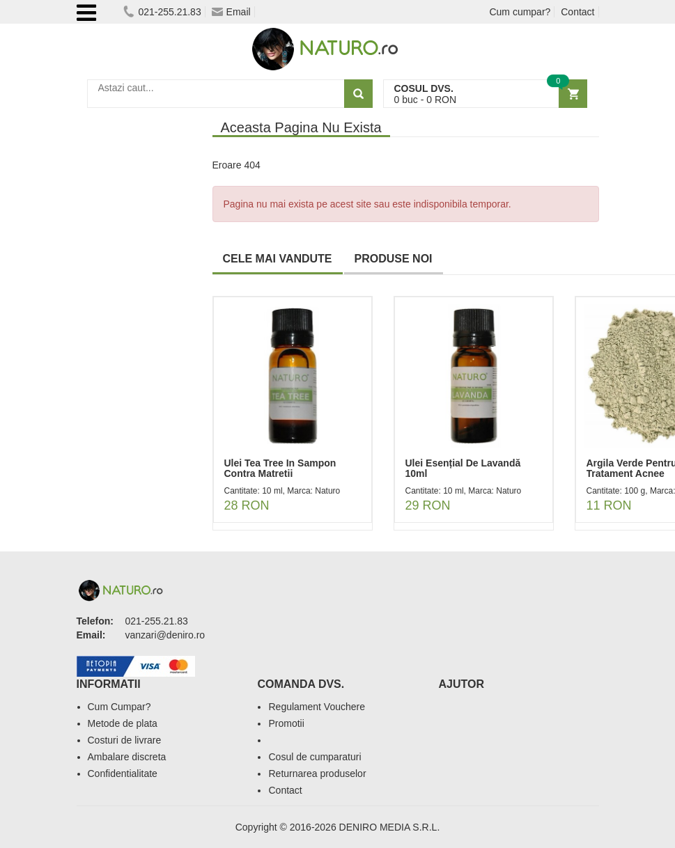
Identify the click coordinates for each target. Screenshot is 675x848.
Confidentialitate (122, 773)
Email (231, 11)
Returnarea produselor (317, 773)
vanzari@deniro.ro (165, 635)
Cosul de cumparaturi (314, 756)
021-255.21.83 (162, 11)
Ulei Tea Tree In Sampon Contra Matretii (280, 468)
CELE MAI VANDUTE (277, 259)
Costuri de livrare (125, 740)
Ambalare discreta (127, 756)
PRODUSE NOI (394, 259)
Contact (577, 11)
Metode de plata (122, 723)
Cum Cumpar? (119, 706)
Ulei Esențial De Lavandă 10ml (463, 468)
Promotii (286, 723)
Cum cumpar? (519, 11)
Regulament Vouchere (316, 706)
